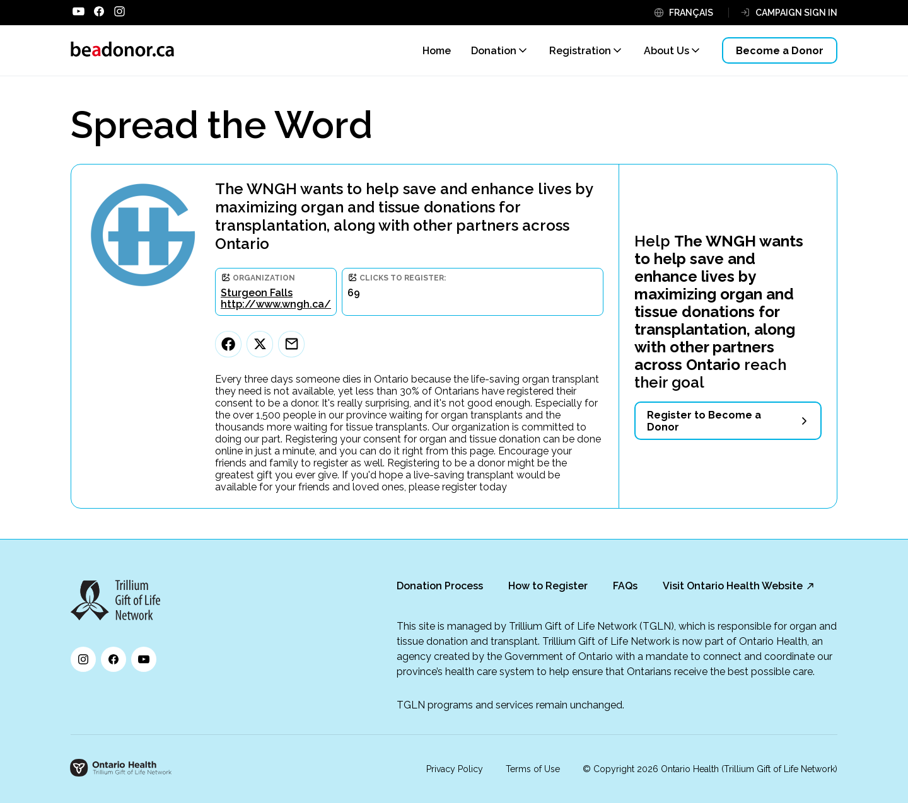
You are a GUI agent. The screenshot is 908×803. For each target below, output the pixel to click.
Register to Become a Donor (704, 421)
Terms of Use (533, 769)
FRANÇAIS (691, 13)
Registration (580, 51)
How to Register (548, 586)
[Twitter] (260, 344)
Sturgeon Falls (257, 293)
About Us (666, 51)
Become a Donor (780, 51)
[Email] (291, 344)
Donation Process (440, 586)
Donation (493, 51)
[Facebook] (228, 344)
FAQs (625, 586)
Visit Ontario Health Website (733, 586)
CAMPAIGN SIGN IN (796, 13)
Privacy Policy (454, 769)
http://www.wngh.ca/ (276, 304)
